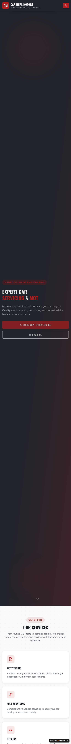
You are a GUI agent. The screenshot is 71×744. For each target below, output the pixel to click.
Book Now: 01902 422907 (36, 326)
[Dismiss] (67, 740)
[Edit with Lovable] (57, 740)
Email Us (35, 336)
